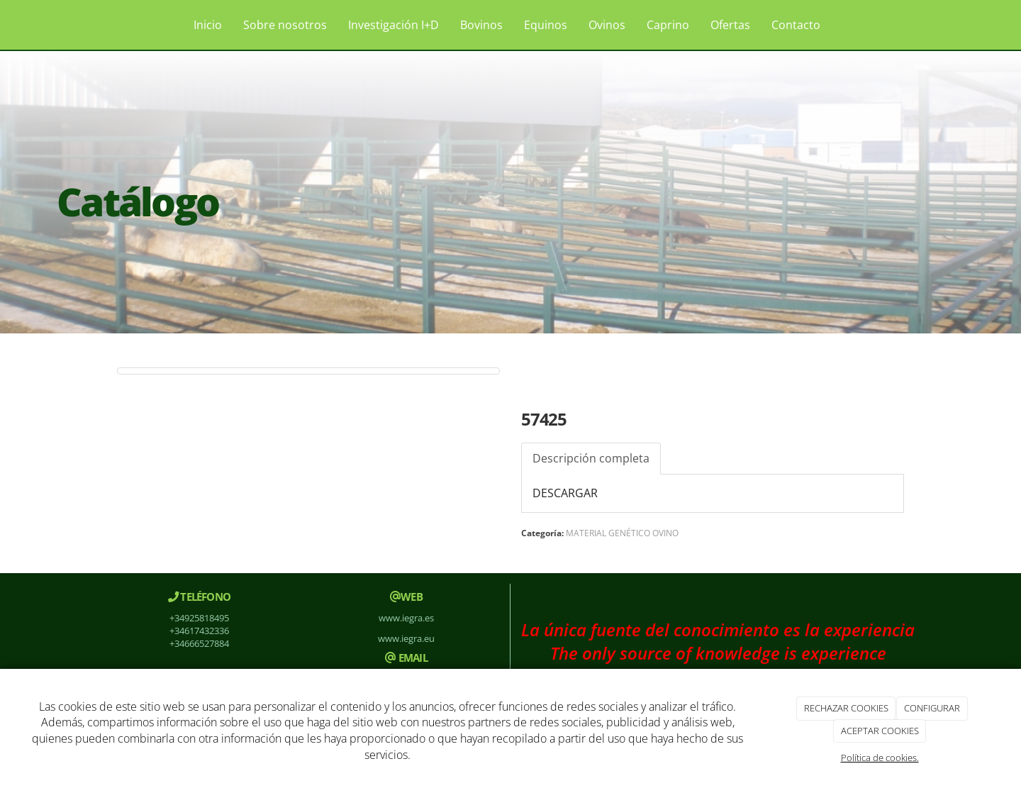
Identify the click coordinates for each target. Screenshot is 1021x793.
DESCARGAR (565, 493)
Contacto (795, 25)
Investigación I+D (393, 25)
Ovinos (606, 25)
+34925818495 (199, 617)
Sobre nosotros (285, 25)
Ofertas (730, 25)
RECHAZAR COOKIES (846, 708)
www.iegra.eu (406, 638)
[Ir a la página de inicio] (92, 25)
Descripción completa (590, 458)
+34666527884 (199, 643)
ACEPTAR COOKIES (880, 730)
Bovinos (481, 25)
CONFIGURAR (932, 708)
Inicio (208, 25)
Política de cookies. (880, 757)
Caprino (668, 25)
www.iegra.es (406, 617)
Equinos (545, 25)
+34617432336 (199, 630)
